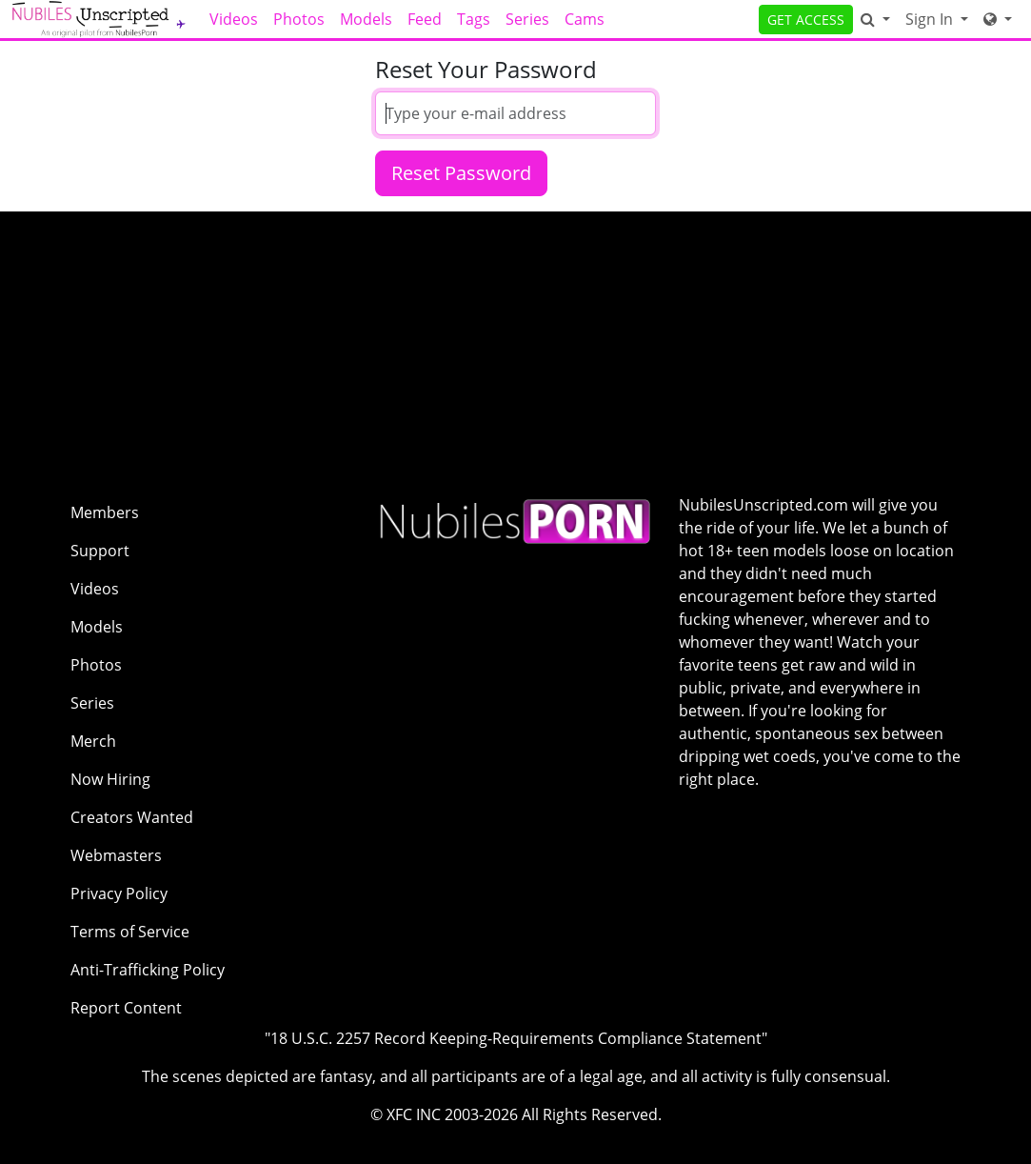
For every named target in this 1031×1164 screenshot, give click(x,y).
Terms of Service (129, 931)
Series (527, 19)
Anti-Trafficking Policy (147, 969)
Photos (299, 19)
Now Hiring (110, 779)
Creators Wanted (131, 817)
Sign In (931, 19)
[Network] (998, 19)
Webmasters (116, 855)
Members (104, 512)
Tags (473, 19)
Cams (585, 19)
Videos (233, 19)
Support (99, 550)
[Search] (875, 19)
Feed (424, 19)
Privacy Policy (119, 893)
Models (366, 19)
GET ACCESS (805, 19)
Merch (93, 741)
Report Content (126, 1007)
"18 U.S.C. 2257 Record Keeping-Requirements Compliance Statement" (516, 1038)
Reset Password (461, 173)
